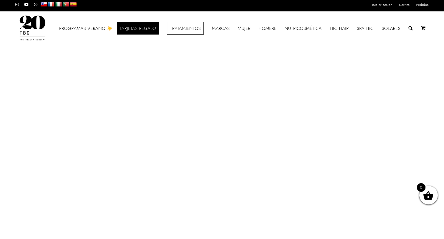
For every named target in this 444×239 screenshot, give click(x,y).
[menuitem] (382, 4)
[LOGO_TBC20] (32, 28)
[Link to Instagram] (17, 4)
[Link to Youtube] (26, 4)
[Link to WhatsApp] (35, 4)
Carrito (404, 4)
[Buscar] (410, 28)
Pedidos (422, 4)
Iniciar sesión (382, 4)
